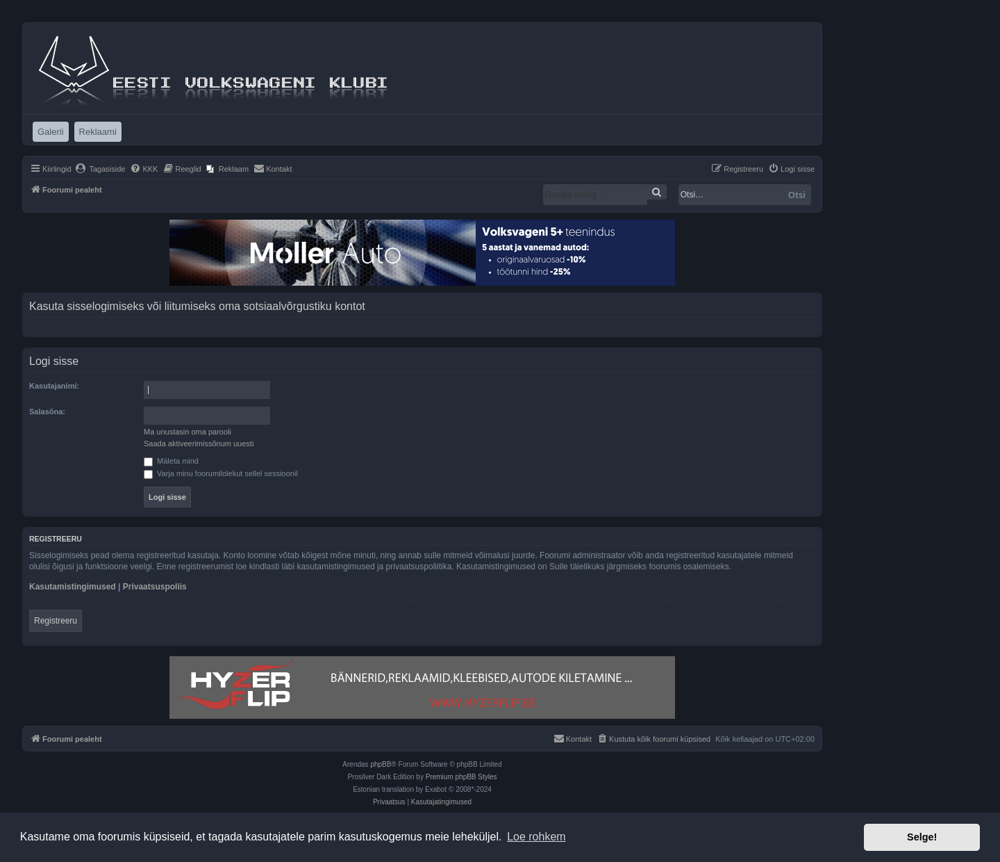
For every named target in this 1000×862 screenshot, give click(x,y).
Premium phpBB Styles (461, 777)
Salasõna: (47, 411)
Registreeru (55, 621)
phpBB (380, 764)
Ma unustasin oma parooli (187, 432)
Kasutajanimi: (54, 386)
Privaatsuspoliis (155, 587)
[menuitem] (100, 169)
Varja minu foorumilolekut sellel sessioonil (221, 473)
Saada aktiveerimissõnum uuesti (198, 443)
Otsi (797, 194)
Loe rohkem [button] (536, 837)
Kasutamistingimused (72, 587)
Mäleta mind (171, 461)
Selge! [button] (922, 837)
